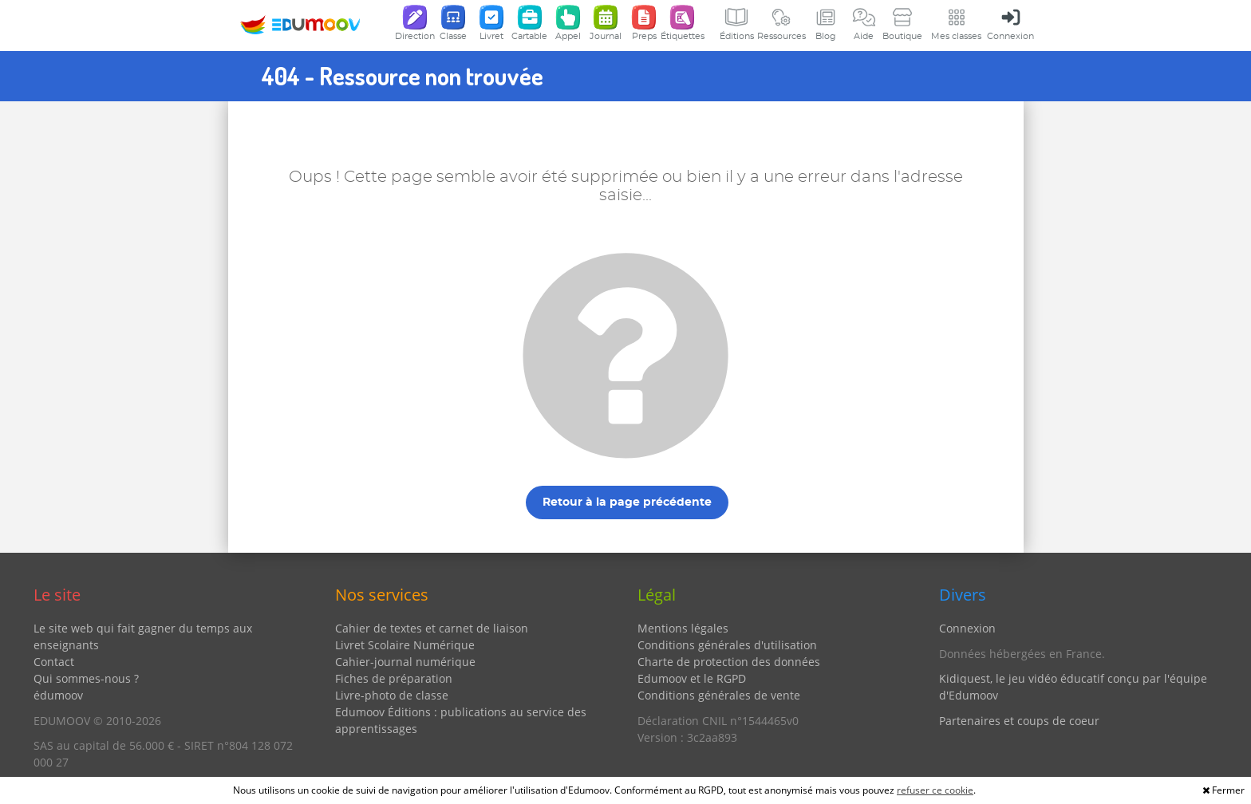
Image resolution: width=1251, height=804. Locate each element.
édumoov (58, 695)
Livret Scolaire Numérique (405, 644)
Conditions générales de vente (718, 695)
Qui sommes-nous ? (86, 678)
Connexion (967, 628)
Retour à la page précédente (627, 502)
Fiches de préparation (393, 678)
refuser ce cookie (935, 790)
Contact (54, 661)
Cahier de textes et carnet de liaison (431, 628)
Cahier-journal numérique (405, 661)
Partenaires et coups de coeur (1019, 720)
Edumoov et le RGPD (691, 678)
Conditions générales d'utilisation (727, 644)
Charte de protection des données (728, 661)
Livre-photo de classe (391, 695)
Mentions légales (682, 628)
